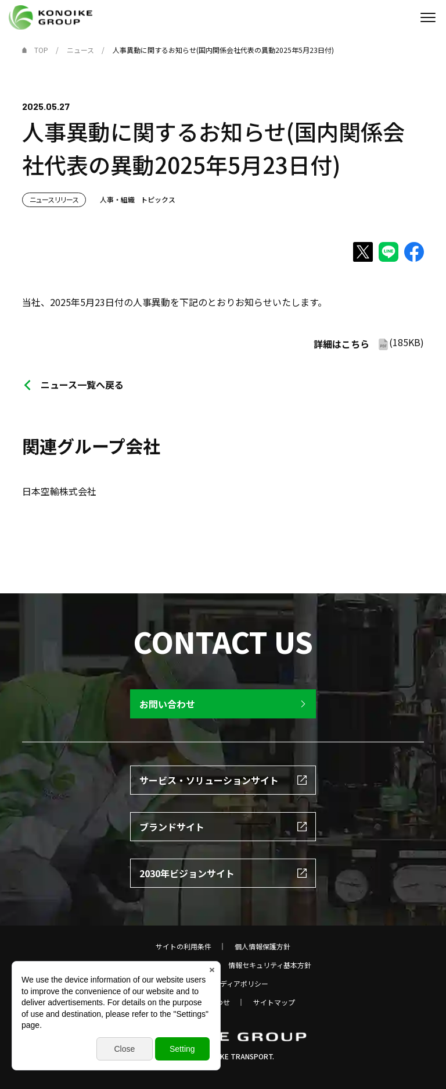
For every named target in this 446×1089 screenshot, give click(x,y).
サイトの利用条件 (183, 946)
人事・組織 (117, 199)
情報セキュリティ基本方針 (269, 965)
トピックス (158, 199)
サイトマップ (274, 1002)
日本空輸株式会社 (59, 491)
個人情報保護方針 (262, 946)
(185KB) (369, 343)
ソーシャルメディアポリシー (223, 983)
